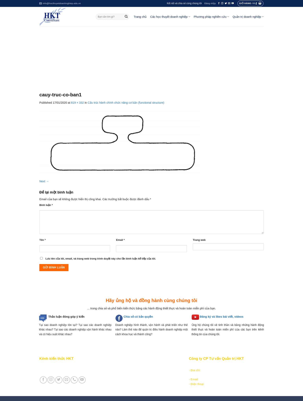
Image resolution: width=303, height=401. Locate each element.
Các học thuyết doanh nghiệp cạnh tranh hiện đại (145, 374)
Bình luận (46, 205)
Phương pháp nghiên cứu (211, 17)
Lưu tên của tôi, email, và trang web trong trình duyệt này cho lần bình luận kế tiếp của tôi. (100, 258)
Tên (42, 239)
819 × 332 (77, 102)
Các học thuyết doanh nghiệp (170, 17)
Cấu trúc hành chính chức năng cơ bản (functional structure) (126, 102)
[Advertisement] (151, 56)
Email (120, 239)
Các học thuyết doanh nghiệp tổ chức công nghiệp (146, 365)
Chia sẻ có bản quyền (138, 316)
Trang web (199, 239)
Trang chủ (140, 16)
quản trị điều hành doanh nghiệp (162, 329)
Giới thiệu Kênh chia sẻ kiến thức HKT (63, 365)
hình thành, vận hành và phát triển (155, 325)
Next (44, 181)
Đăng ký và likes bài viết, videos (221, 316)
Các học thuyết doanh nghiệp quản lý (138, 370)
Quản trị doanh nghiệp (248, 17)
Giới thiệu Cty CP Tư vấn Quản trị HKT (64, 370)
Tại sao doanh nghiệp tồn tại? (58, 325)
